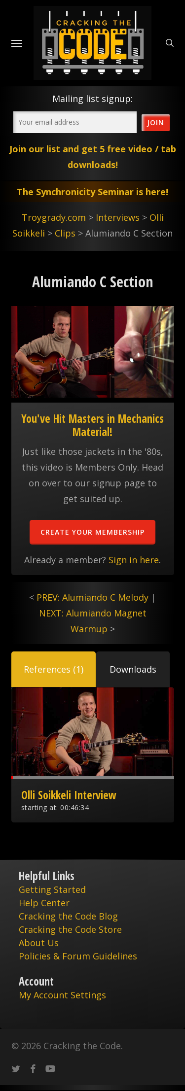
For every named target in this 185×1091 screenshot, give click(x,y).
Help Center (44, 903)
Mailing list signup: (92, 98)
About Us (39, 943)
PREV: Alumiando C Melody (92, 597)
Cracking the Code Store (70, 929)
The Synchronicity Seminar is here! (92, 192)
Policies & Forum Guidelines (78, 956)
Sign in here (134, 560)
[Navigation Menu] (16, 43)
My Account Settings (62, 995)
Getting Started (52, 889)
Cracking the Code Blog (68, 916)
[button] (53, 669)
